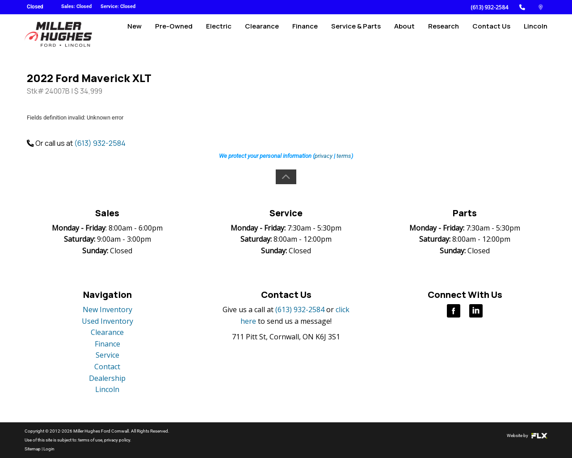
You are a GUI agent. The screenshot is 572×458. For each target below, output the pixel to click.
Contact (107, 366)
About (404, 34)
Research (443, 34)
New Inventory (107, 309)
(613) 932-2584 (489, 7)
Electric (218, 34)
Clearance (262, 34)
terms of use (90, 439)
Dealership (107, 378)
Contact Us (491, 34)
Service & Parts (356, 34)
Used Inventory (107, 321)
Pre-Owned (174, 34)
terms (343, 156)
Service (107, 355)
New (134, 34)
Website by (527, 435)
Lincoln (535, 34)
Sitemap (33, 448)
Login (49, 448)
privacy (323, 156)
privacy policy (117, 439)
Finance (305, 34)
